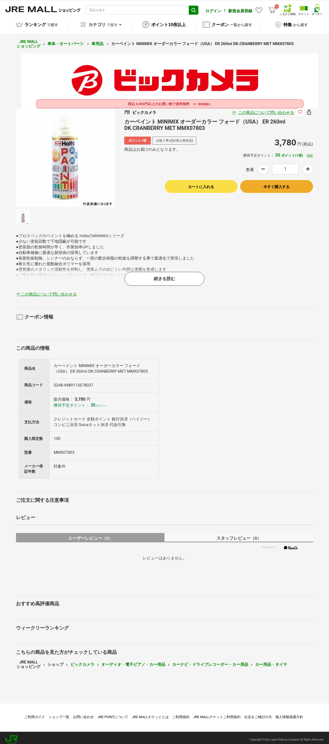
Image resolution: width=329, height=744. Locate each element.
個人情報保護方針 (289, 713)
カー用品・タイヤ (271, 660)
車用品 (98, 40)
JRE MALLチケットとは (150, 713)
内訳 (310, 152)
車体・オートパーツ (66, 40)
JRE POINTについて (113, 713)
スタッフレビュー (238, 534)
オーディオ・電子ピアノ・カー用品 (133, 660)
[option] (65, 154)
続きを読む (164, 274)
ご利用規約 (181, 713)
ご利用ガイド (34, 713)
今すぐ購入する (276, 183)
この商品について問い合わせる (266, 108)
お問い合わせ (83, 713)
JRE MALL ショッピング (29, 40)
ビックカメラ (82, 660)
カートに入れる (201, 183)
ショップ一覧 (59, 713)
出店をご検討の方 (258, 713)
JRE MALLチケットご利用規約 (216, 713)
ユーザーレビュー (90, 534)
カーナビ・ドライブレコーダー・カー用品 (210, 660)
